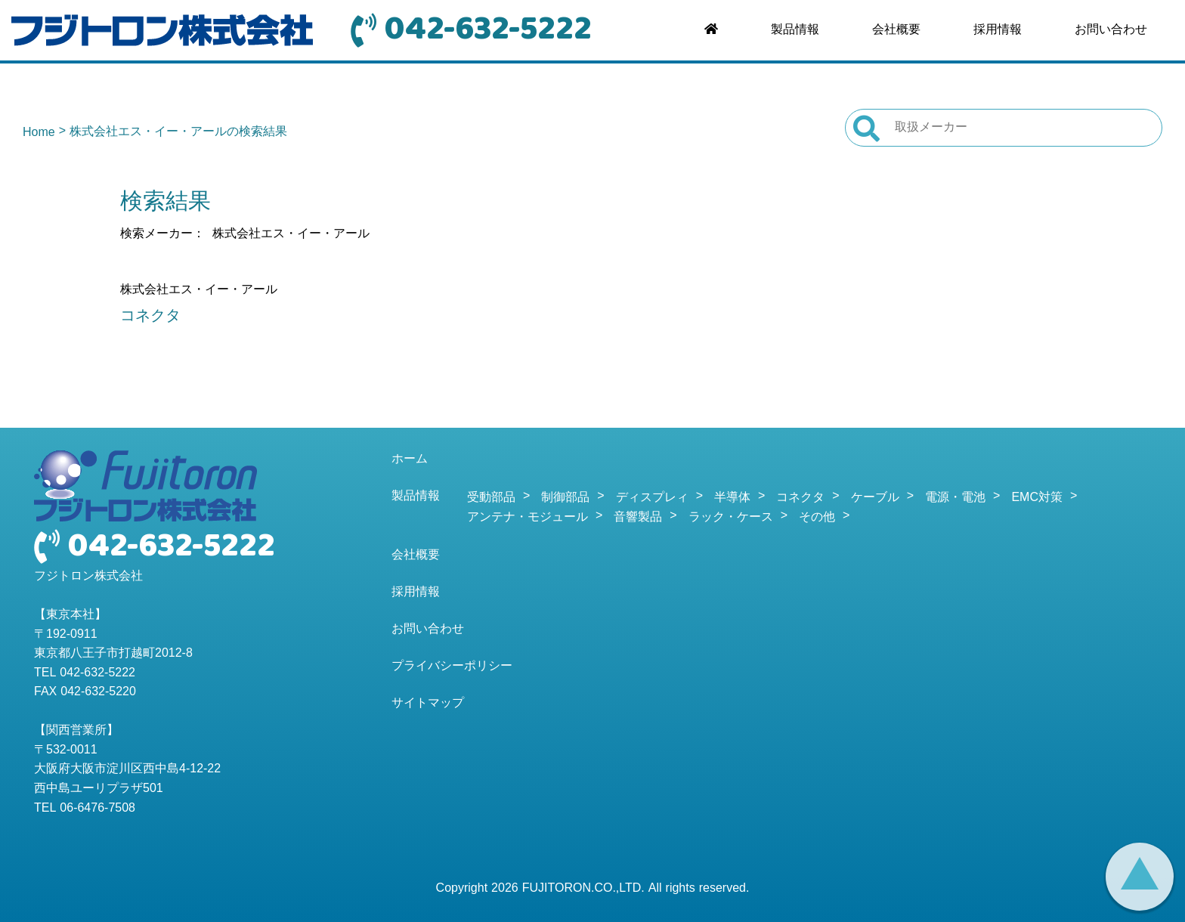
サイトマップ (427, 704)
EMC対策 (1037, 498)
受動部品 (491, 498)
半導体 (732, 498)
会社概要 (896, 30)
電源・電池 (955, 498)
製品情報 (795, 30)
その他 (817, 518)
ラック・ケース (730, 518)
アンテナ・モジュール (527, 518)
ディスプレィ (652, 498)
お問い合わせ (1111, 30)
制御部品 (565, 498)
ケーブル (875, 498)
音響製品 (638, 518)
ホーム (409, 459)
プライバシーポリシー (451, 666)
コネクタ (150, 317)
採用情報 (997, 30)
